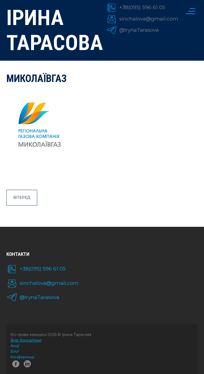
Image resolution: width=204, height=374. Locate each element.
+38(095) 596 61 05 (142, 7)
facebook (16, 364)
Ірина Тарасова (52, 30)
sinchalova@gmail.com (148, 19)
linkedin (28, 364)
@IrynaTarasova (139, 30)
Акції (14, 345)
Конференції (22, 357)
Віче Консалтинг (26, 340)
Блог (14, 351)
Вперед (21, 197)
